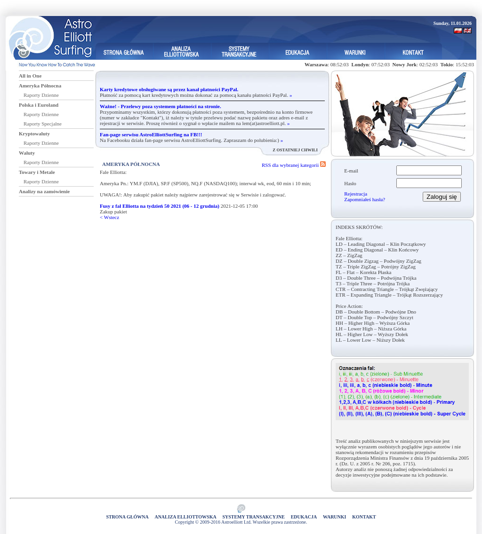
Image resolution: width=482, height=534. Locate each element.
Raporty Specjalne (43, 123)
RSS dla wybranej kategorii (294, 165)
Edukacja (304, 516)
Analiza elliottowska (185, 516)
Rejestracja (355, 193)
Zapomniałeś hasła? (364, 199)
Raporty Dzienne (41, 95)
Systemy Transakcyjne (253, 516)
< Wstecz (109, 217)
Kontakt (364, 516)
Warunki (334, 516)
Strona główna (127, 516)
